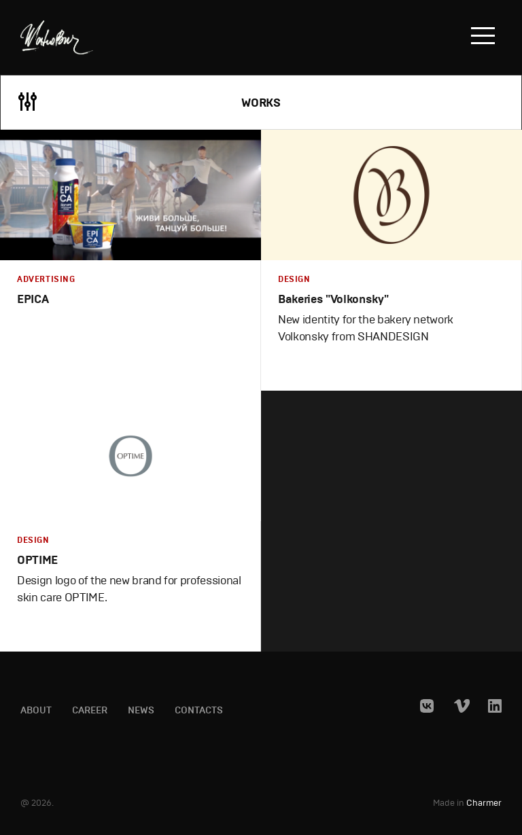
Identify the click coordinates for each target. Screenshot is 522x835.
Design (294, 279)
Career (89, 710)
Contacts (199, 710)
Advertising (46, 279)
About (36, 710)
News (141, 710)
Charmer (484, 803)
